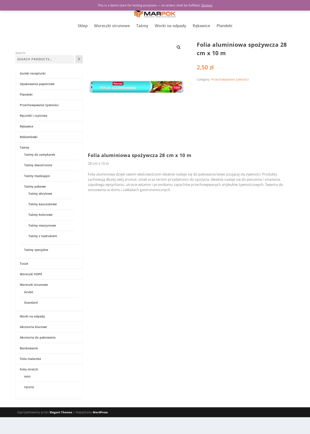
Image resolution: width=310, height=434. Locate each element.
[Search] (79, 76)
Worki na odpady (170, 35)
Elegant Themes (61, 429)
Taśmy (142, 35)
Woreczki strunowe (112, 35)
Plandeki (224, 35)
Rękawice (201, 35)
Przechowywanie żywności (126, 52)
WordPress (100, 429)
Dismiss (206, 5)
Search (20, 70)
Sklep (83, 35)
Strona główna (97, 52)
